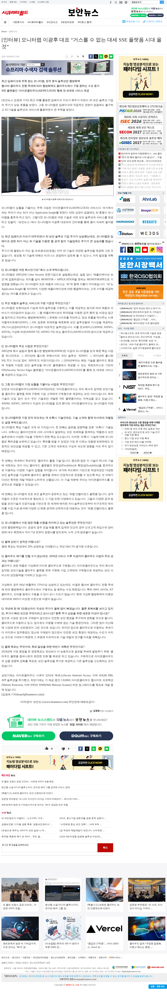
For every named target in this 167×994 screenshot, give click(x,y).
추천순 (141, 355)
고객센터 (82, 957)
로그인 (4, 2)
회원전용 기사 (133, 21)
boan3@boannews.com (29, 694)
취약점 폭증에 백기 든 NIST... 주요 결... (21, 836)
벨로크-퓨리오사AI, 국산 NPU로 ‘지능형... (141, 337)
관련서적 (102, 957)
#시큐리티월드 (35, 22)
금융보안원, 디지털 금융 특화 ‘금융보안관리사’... (26, 824)
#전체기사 (18, 22)
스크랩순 (157, 355)
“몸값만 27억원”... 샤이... (138, 319)
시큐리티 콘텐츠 (154, 21)
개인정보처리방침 (40, 957)
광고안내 (16, 957)
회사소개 (5, 957)
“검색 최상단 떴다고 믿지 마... (141, 308)
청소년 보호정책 (58, 957)
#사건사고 (52, 22)
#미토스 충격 (85, 22)
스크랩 (32, 2)
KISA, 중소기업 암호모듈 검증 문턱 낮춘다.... (83, 818)
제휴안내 (92, 957)
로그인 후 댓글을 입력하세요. (49, 847)
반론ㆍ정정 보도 (158, 987)
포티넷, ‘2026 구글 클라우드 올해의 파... (140, 344)
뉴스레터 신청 (43, 2)
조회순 (125, 355)
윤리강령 (71, 957)
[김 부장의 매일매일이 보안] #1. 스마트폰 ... (82, 830)
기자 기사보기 (101, 711)
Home (4, 31)
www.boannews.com (56, 701)
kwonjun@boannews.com (85, 979)
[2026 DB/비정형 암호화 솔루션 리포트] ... (81, 836)
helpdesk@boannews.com (131, 971)
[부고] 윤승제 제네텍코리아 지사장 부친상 (142, 165)
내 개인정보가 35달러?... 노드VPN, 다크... (22, 818)
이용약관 (26, 957)
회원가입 (13, 2)
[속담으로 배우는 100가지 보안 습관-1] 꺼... (23, 830)
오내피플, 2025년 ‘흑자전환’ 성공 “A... (139, 340)
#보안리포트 (67, 22)
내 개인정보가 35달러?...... (139, 316)
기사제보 (23, 2)
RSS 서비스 (115, 957)
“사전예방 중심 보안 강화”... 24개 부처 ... (81, 824)
